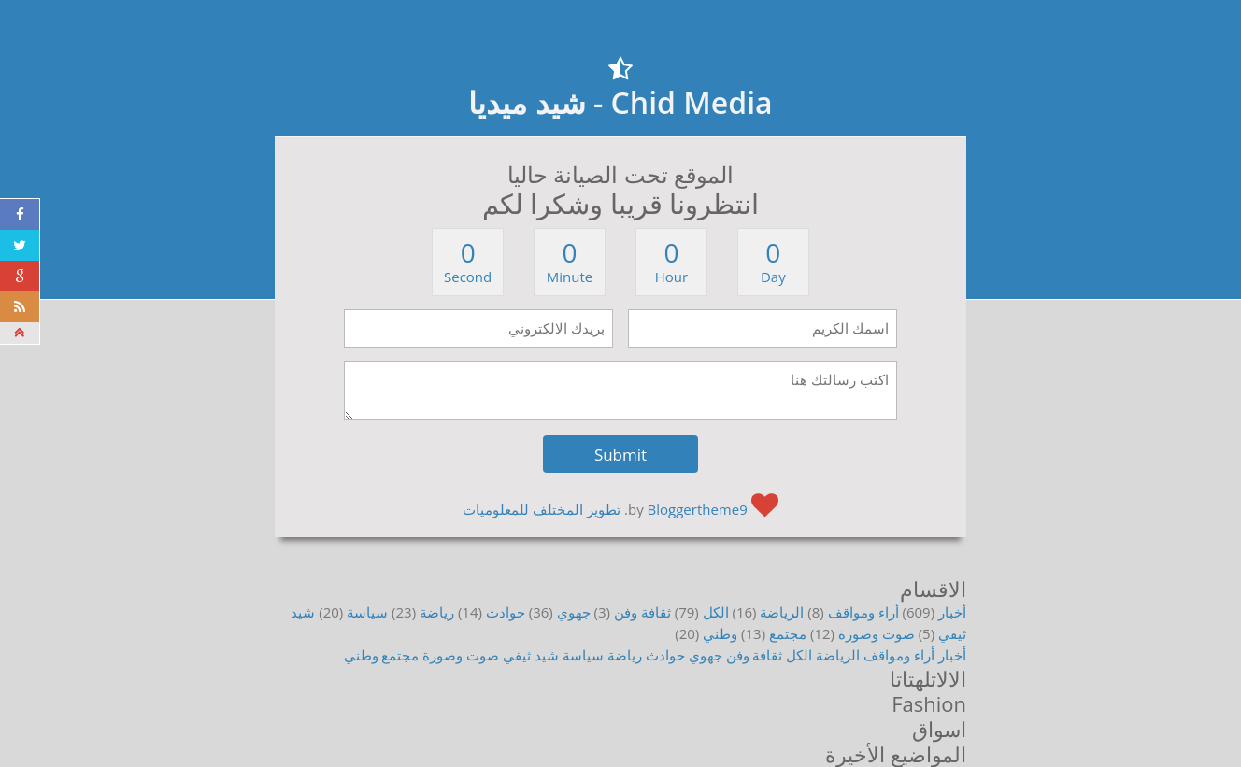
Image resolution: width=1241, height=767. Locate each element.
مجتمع (787, 633)
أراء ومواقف (863, 612)
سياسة (367, 612)
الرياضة (782, 612)
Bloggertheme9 (698, 509)
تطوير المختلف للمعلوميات (541, 509)
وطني (720, 633)
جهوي (574, 612)
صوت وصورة (876, 633)
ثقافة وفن (642, 612)
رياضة (437, 612)
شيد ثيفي (531, 655)
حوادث (505, 612)
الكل (716, 612)
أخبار (952, 612)
